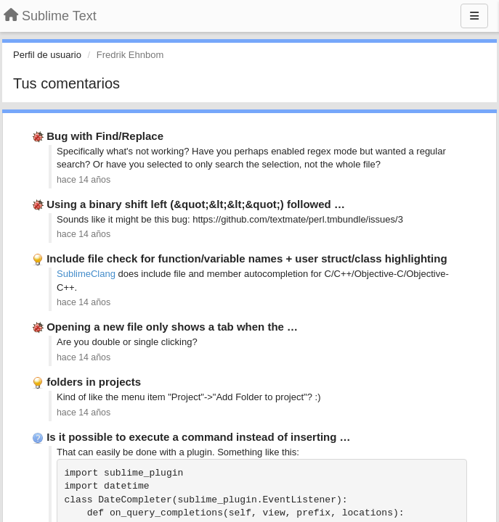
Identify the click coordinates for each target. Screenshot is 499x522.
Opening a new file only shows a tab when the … (172, 326)
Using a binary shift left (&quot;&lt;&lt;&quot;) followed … (195, 204)
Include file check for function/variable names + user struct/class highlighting (246, 258)
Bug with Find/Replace (104, 136)
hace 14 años (83, 180)
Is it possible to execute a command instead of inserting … (198, 437)
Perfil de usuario (47, 54)
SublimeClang (86, 273)
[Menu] (474, 16)
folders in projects (93, 382)
